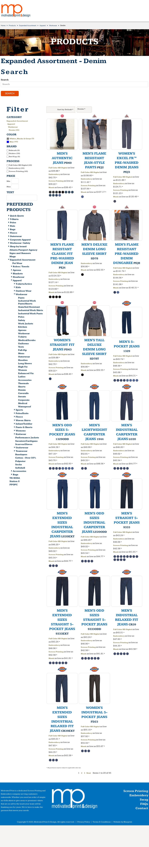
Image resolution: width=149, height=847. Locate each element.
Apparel (43, 25)
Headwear (18, 277)
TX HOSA (14, 478)
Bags (12, 230)
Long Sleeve (25, 363)
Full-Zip (22, 350)
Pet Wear (17, 263)
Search (4, 79)
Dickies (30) (14, 154)
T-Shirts (14, 219)
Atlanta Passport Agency (23, 250)
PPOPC (13, 485)
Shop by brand (18, 247)
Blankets (18, 274)
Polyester (20, 461)
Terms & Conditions (102, 822)
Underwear (22, 448)
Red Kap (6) (14, 157)
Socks (18, 464)
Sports (19, 410)
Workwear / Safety (20, 243)
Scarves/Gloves (23, 444)
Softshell (20, 468)
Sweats (22, 397)
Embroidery (54, 174)
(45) (12, 142)
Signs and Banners (20, 253)
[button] (74, 799)
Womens (21, 431)
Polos (13, 223)
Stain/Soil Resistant (29, 307)
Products (12, 25)
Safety (21, 320)
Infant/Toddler (24, 424)
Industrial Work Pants (30, 314)
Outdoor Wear (23, 291)
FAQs (144, 804)
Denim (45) (14, 130)
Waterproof (24, 407)
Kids (18, 287)
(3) (20, 139)
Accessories (24, 380)
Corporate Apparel (20, 240)
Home (3, 25)
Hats (12, 226)
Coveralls (23, 393)
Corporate (23, 400)
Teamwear (21, 451)
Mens (21, 354)
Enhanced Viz (26, 373)
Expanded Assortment (27, 25)
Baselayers (21, 455)
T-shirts (22, 337)
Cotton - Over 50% (25, 458)
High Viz (23, 367)
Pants (21, 298)
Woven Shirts (23, 420)
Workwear (53, 25)
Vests (21, 347)
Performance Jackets (27, 438)
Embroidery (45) (16, 168)
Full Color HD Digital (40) (20, 165)
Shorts (21, 387)
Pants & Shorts (24, 427)
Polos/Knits (22, 413)
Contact (141, 808)
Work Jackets (25, 324)
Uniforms (23, 343)
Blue (12, 142)
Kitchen (22, 327)
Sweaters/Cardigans (26, 441)
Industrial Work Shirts (30, 310)
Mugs (12, 257)
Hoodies (23, 360)
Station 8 (14, 481)
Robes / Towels (21, 267)
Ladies (21, 377)
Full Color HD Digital (58, 168)
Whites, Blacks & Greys (20, 139)
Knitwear (21, 434)
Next (88, 773)
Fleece (13, 233)
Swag (144, 800)
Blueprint (128, 822)
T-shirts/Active (24, 284)
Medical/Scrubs (27, 340)
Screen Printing (56, 181)
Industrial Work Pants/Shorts (27, 302)
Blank (51, 188)
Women (22, 370)
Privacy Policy (83, 822)
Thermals (23, 383)
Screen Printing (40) (18, 171)
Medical (22, 403)
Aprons (17, 270)
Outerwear (16, 236)
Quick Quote (17, 216)
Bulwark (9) (14, 151)
